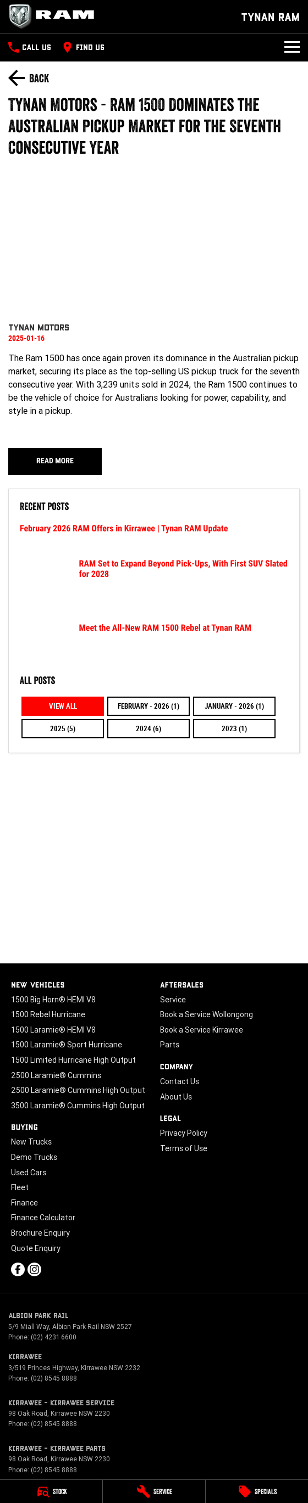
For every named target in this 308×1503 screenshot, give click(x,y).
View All (63, 706)
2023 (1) (234, 729)
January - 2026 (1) (234, 706)
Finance (24, 1203)
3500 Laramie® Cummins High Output (78, 1106)
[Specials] (257, 1491)
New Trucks (31, 1142)
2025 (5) (62, 729)
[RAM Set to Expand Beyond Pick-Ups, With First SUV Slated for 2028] (154, 585)
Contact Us (179, 1081)
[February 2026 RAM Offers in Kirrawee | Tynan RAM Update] (154, 535)
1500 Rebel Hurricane (48, 1014)
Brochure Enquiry (40, 1233)
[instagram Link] (34, 1269)
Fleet (20, 1187)
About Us (176, 1097)
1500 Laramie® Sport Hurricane (66, 1045)
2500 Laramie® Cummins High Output (78, 1090)
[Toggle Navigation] (292, 47)
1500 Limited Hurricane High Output (73, 1060)
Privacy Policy (183, 1133)
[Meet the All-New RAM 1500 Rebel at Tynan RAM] (154, 642)
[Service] (154, 1491)
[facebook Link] (18, 1269)
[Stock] (51, 1491)
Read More (55, 461)
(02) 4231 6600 (53, 1337)
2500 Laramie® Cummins (56, 1075)
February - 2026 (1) (148, 706)
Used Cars (28, 1172)
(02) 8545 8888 (54, 1378)
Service (173, 1000)
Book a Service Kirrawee (201, 1030)
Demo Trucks (34, 1157)
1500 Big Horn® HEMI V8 (53, 1000)
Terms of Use (183, 1148)
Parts (169, 1045)
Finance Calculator (43, 1217)
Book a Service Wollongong (206, 1014)
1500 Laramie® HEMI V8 (53, 1030)
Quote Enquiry (36, 1248)
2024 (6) (148, 729)
